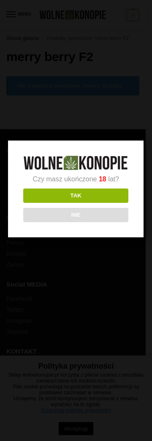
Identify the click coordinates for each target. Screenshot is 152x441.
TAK (75, 195)
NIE (75, 215)
